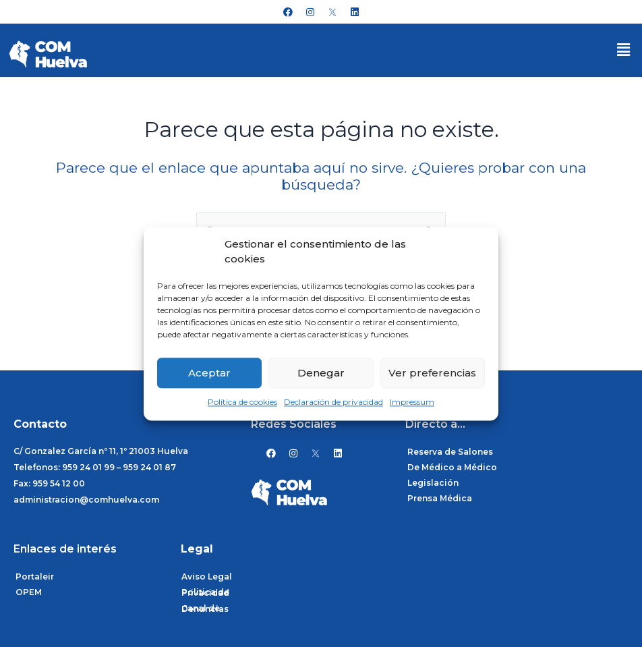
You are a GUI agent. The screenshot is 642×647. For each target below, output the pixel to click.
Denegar (321, 372)
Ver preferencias (432, 372)
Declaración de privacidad (333, 402)
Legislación (433, 483)
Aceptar (209, 372)
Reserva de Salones (450, 452)
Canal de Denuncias (205, 608)
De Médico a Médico (452, 467)
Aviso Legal (206, 576)
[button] (623, 50)
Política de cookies (242, 402)
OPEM (29, 592)
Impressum (412, 402)
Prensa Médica (439, 498)
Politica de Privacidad (205, 592)
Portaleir (35, 576)
